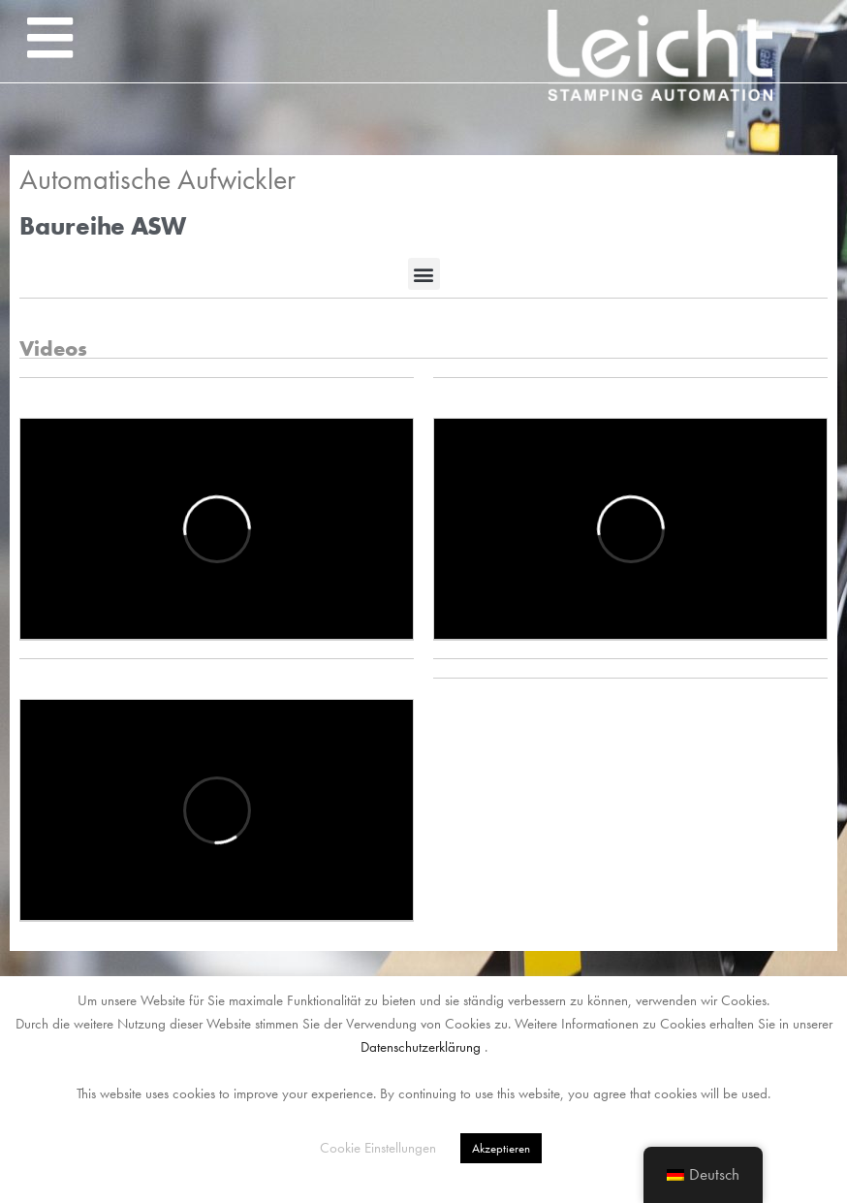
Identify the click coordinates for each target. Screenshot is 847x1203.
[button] (49, 38)
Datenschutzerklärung (421, 1047)
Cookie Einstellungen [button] (378, 1147)
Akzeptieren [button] (501, 1148)
